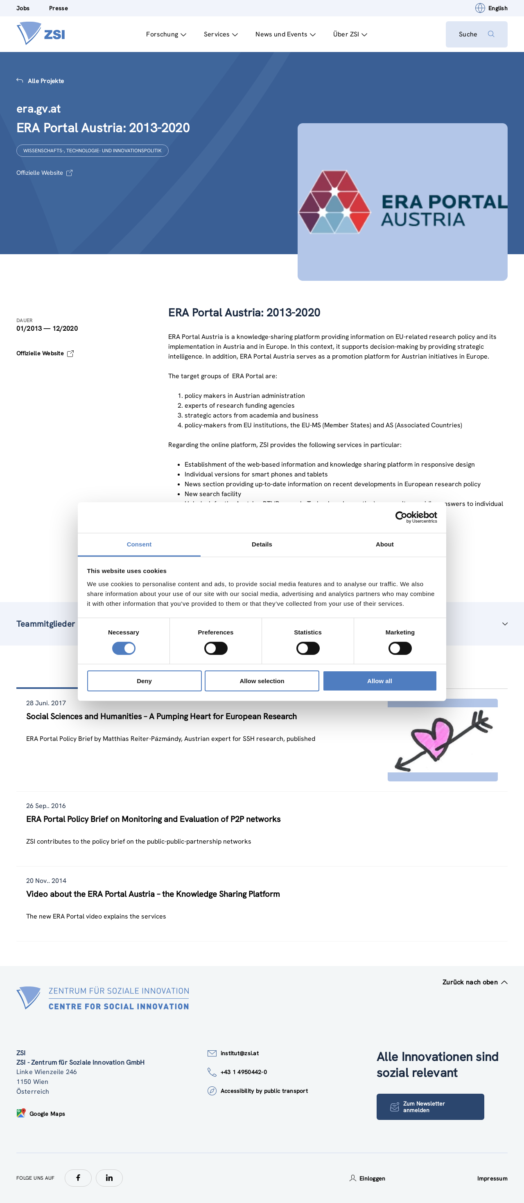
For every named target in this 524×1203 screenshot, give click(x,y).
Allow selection (261, 680)
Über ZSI (350, 34)
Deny (144, 680)
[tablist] (262, 815)
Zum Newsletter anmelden (417, 1107)
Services (221, 34)
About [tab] (385, 543)
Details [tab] (262, 543)
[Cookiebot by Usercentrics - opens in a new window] (401, 517)
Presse (58, 8)
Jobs (22, 8)
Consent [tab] (139, 543)
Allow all (379, 680)
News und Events (285, 34)
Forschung (166, 34)
